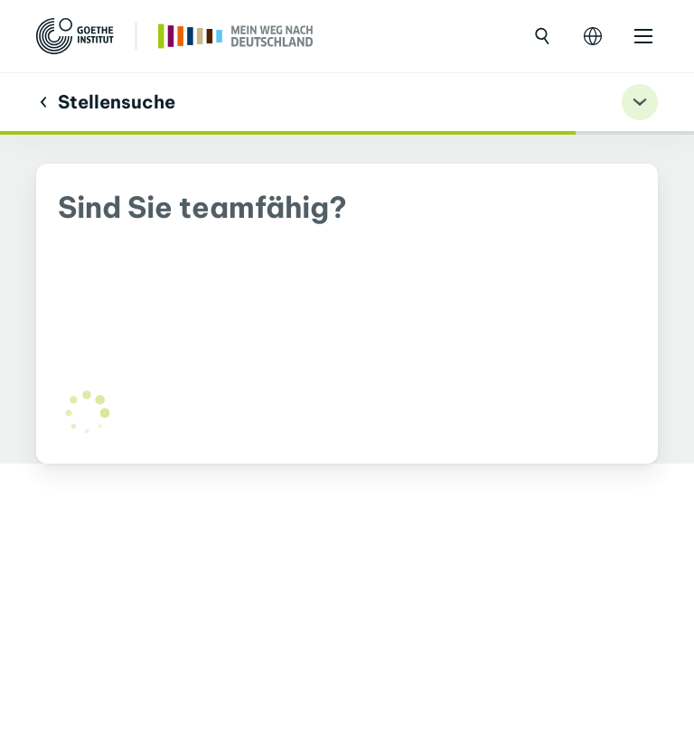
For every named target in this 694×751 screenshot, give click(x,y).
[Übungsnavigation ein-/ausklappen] (640, 102)
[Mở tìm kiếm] (542, 36)
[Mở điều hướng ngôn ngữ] (592, 36)
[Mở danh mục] (643, 36)
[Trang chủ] (236, 34)
